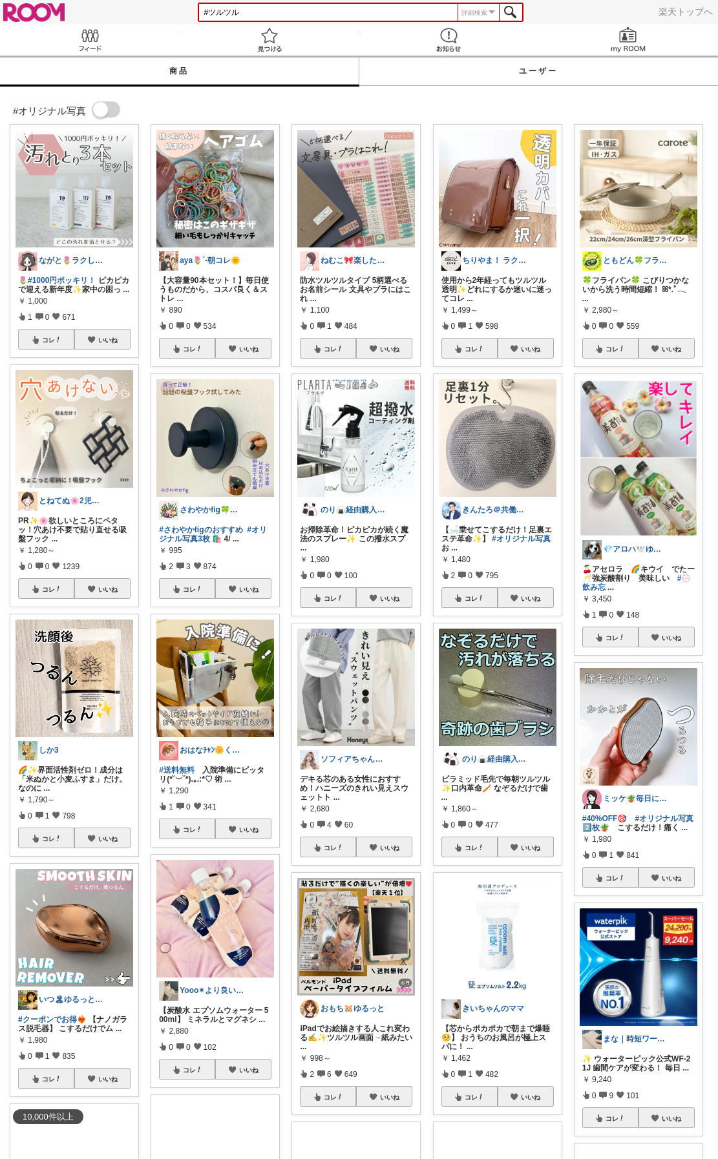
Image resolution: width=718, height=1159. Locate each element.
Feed (90, 40)
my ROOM (628, 40)
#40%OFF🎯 (605, 818)
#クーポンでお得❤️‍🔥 (52, 1019)
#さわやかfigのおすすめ (200, 529)
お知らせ (449, 40)
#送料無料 (177, 770)
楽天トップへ (686, 11)
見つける (269, 40)
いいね (108, 340)
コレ (51, 340)
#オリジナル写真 (521, 538)
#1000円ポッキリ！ (62, 280)
